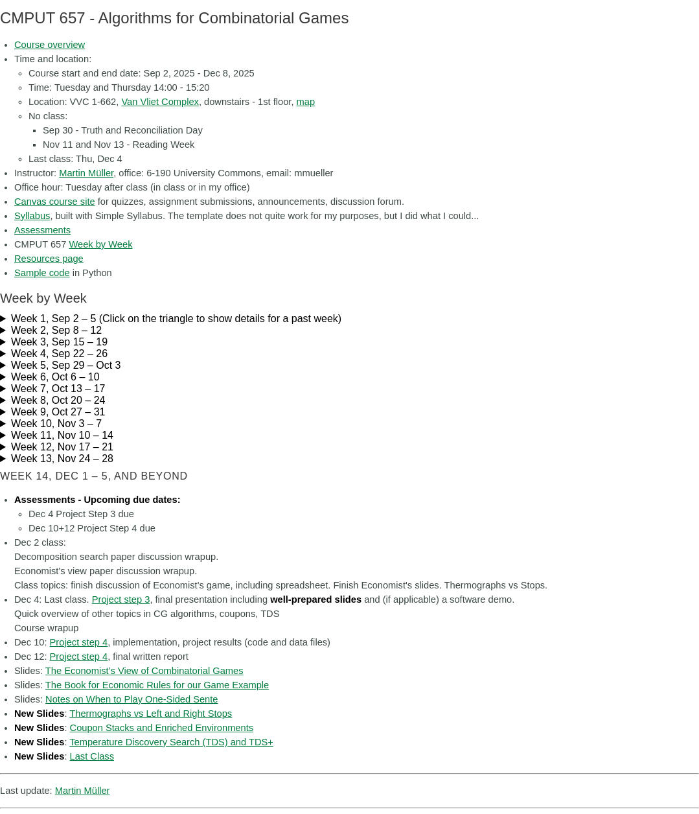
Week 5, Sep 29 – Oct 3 (66, 365)
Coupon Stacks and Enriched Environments (162, 728)
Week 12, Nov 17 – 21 (62, 446)
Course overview (49, 45)
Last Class (92, 756)
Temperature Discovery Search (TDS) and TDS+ (171, 742)
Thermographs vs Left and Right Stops (150, 713)
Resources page (49, 258)
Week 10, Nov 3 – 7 (56, 423)
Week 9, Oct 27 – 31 (58, 411)
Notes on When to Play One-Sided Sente (131, 699)
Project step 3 (121, 599)
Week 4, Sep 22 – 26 (59, 353)
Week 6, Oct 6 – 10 (55, 376)
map (306, 102)
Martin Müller (86, 173)
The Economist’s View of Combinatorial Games (144, 671)
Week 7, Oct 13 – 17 (58, 388)
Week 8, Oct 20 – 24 (58, 400)
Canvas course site (54, 201)
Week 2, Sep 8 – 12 (56, 330)
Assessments (42, 230)
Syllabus (32, 216)
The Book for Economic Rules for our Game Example (157, 685)
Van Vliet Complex (159, 102)
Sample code (42, 273)
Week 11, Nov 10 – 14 (62, 435)
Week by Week (100, 244)
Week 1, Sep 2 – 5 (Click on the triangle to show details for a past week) (176, 318)
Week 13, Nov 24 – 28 (62, 458)
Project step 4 (79, 642)
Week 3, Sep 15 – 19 (59, 341)
